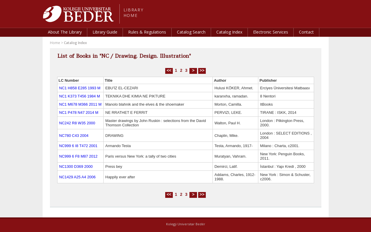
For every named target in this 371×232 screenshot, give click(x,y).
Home (55, 42)
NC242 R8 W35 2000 (77, 123)
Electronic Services (270, 32)
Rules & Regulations (147, 32)
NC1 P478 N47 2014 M (78, 112)
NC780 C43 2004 (73, 135)
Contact (306, 32)
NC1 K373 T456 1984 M (79, 96)
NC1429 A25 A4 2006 (77, 177)
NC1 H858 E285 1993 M (80, 88)
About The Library (65, 32)
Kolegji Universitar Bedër (185, 224)
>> (202, 70)
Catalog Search (191, 32)
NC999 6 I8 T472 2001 (78, 146)
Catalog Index (229, 32)
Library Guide (105, 32)
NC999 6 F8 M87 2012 (78, 156)
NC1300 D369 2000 (76, 166)
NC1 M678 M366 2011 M (80, 104)
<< (169, 70)
